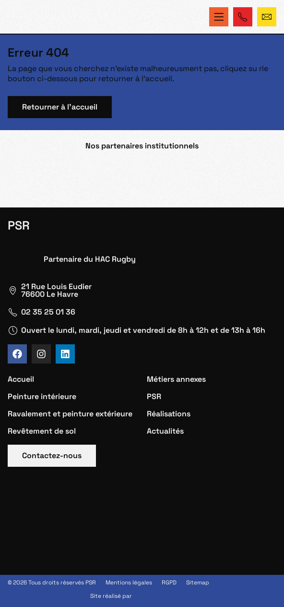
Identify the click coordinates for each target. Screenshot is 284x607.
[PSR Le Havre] (142, 527)
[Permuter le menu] (218, 16)
